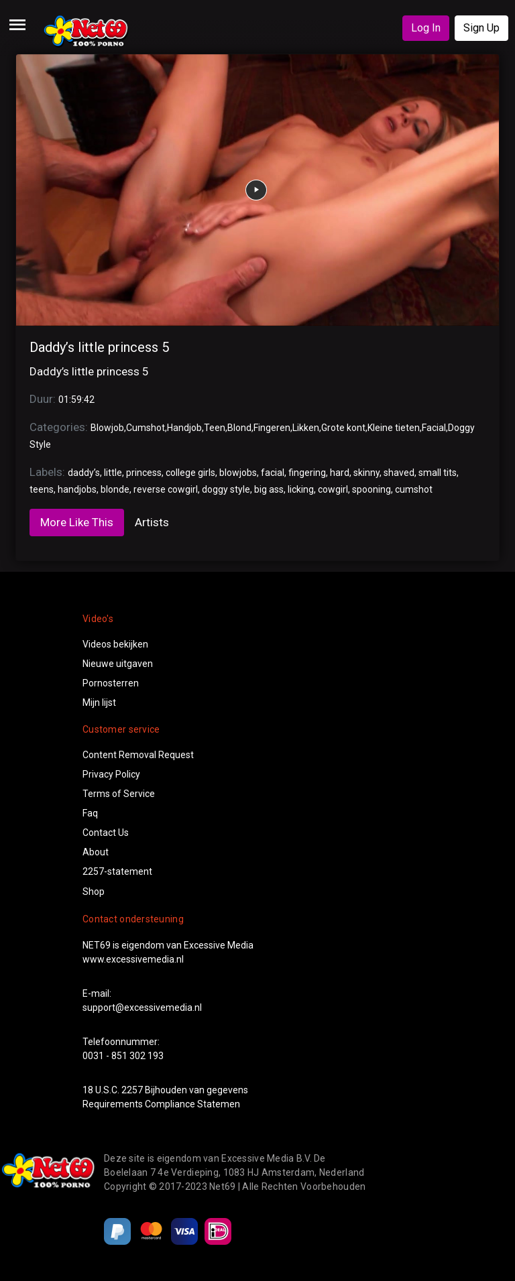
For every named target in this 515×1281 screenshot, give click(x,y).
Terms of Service (118, 793)
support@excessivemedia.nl (142, 1007)
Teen (214, 427)
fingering (307, 472)
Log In (426, 27)
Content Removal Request (138, 754)
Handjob (184, 427)
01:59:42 (76, 399)
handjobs (77, 489)
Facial (434, 427)
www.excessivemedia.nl (133, 959)
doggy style (226, 489)
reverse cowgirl (165, 489)
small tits (437, 472)
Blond (239, 427)
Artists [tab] (152, 522)
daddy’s (84, 472)
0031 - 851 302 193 (123, 1055)
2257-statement (117, 871)
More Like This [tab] (76, 522)
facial (272, 472)
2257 (132, 1090)
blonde (115, 489)
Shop (93, 891)
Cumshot (145, 427)
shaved (399, 472)
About (95, 852)
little (113, 472)
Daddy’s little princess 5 (99, 347)
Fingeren (271, 427)
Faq (90, 813)
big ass (269, 489)
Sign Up (481, 27)
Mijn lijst (99, 702)
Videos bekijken (115, 644)
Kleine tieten (393, 427)
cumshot (414, 489)
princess (144, 472)
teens (42, 489)
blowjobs (238, 472)
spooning (371, 489)
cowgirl (333, 489)
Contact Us (105, 832)
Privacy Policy (111, 774)
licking (301, 489)
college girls (190, 472)
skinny (366, 472)
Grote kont (343, 427)
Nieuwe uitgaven (117, 663)
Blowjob (107, 427)
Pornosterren (110, 683)
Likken (305, 427)
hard (339, 472)
